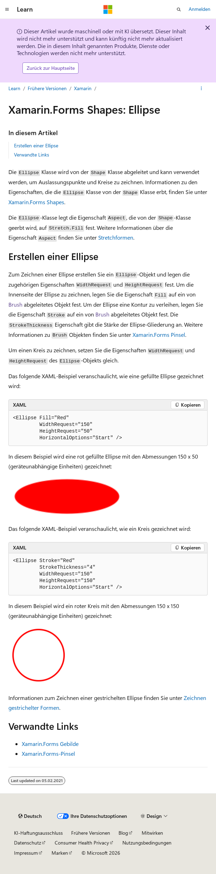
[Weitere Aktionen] (201, 88)
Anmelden (199, 9)
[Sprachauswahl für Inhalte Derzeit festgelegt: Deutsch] (30, 816)
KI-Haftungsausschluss (38, 832)
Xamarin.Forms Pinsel (159, 334)
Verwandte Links (31, 154)
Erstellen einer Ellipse (36, 145)
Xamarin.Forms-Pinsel (48, 753)
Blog (123, 832)
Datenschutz (27, 842)
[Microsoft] (108, 9)
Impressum (26, 852)
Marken (60, 852)
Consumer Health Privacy (82, 842)
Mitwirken (152, 832)
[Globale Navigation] (7, 9)
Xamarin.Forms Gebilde (50, 743)
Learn (14, 88)
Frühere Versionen (47, 88)
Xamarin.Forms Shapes (36, 202)
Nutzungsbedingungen (146, 842)
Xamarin (83, 88)
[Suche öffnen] (179, 9)
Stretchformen (115, 237)
